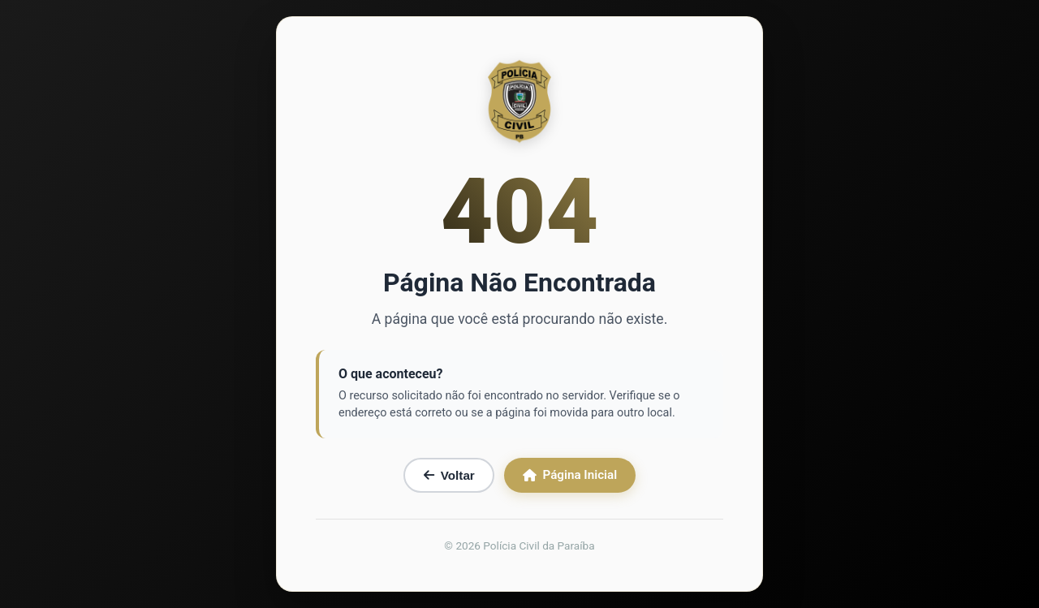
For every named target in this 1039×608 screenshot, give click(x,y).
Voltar (449, 475)
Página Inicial (570, 475)
